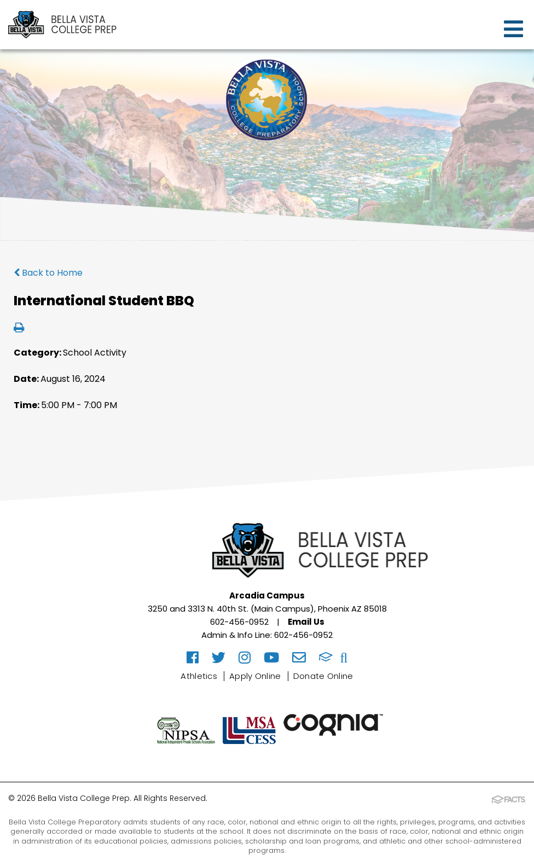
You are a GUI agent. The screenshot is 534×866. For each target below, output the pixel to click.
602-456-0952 (239, 621)
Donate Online (323, 676)
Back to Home (48, 272)
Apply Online (255, 676)
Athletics (199, 676)
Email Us (306, 621)
